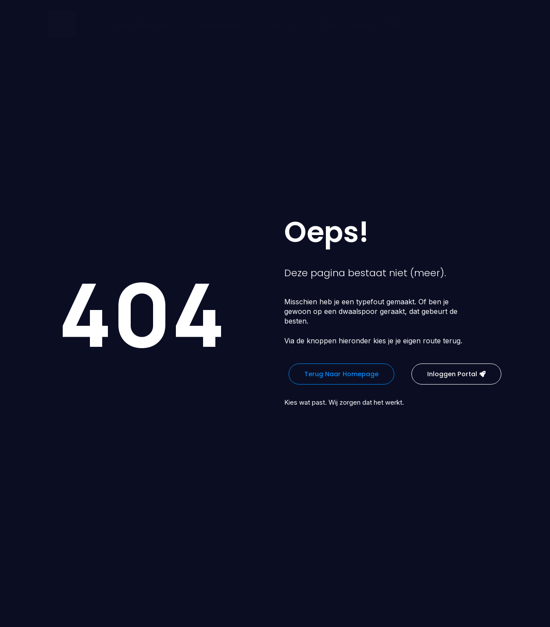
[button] (393, 24)
